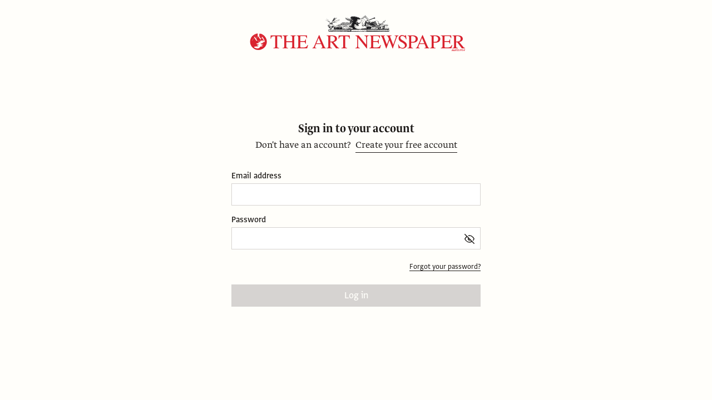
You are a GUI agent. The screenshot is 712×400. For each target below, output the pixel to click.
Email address (256, 176)
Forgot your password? (445, 267)
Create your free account (406, 145)
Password (248, 219)
